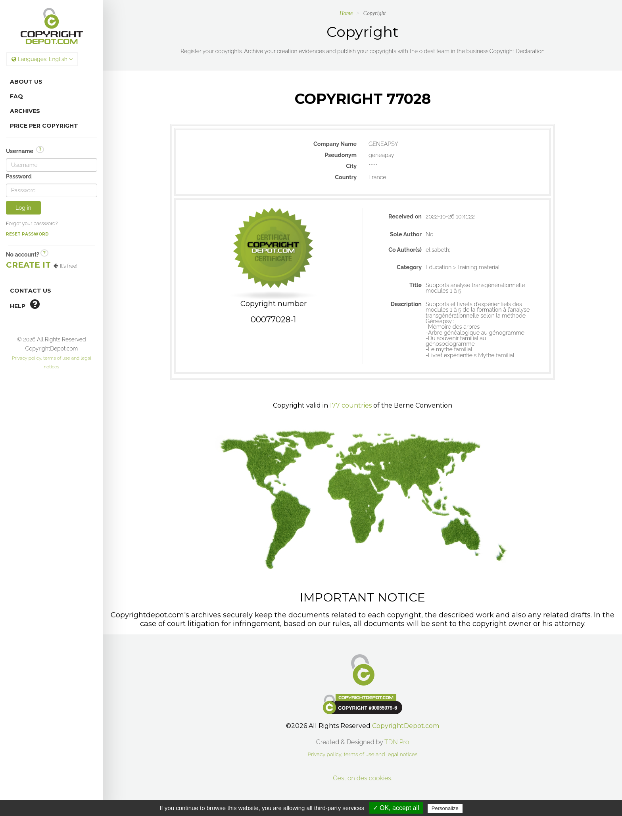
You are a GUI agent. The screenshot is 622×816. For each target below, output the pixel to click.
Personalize (445, 808)
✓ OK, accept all (396, 808)
